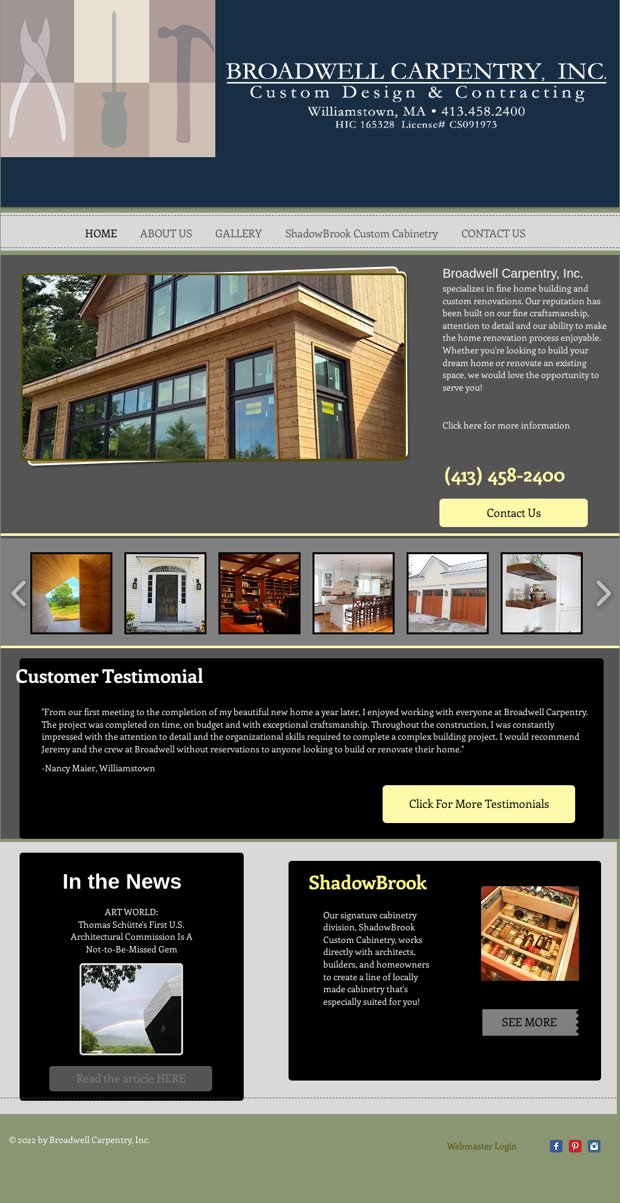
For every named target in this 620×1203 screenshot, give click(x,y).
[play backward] (19, 593)
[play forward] (603, 593)
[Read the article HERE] (130, 1078)
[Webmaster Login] (482, 1146)
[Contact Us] (513, 513)
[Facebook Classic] (556, 1146)
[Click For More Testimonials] (479, 804)
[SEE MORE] (529, 1022)
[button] (213, 367)
